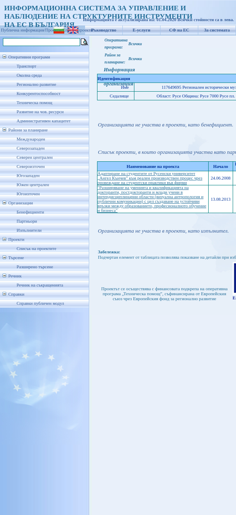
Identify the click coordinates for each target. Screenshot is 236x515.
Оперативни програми (29, 57)
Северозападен (30, 148)
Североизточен (31, 166)
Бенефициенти (30, 212)
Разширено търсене (35, 267)
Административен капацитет (44, 121)
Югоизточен (28, 194)
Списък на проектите (36, 248)
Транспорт (26, 66)
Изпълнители (29, 230)
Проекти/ (54, 30)
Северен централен (35, 157)
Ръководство (104, 30)
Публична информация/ (23, 30)
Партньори (27, 221)
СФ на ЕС (179, 30)
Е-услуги (142, 30)
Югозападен (28, 175)
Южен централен (33, 184)
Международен (31, 139)
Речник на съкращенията (40, 285)
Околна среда (29, 75)
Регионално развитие (36, 84)
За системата (217, 30)
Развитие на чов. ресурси (40, 111)
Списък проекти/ (78, 30)
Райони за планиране (28, 130)
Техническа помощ (34, 102)
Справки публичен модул (40, 303)
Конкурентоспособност (39, 93)
